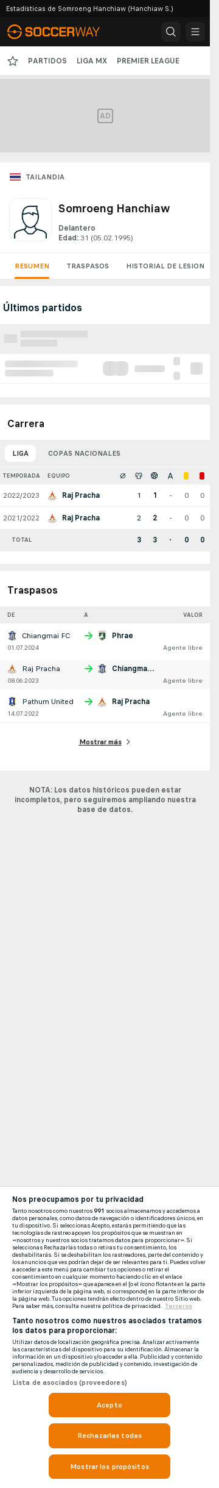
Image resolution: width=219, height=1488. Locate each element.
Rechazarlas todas (109, 1435)
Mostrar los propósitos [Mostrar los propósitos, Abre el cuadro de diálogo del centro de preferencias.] (109, 1466)
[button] (171, 31)
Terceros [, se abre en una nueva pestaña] (178, 1306)
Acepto (109, 1405)
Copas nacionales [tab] (84, 453)
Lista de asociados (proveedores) (69, 1382)
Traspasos (87, 266)
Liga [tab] (20, 453)
